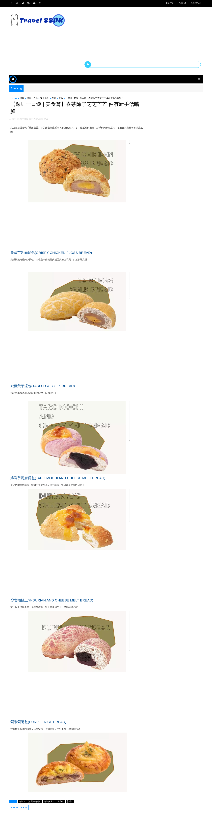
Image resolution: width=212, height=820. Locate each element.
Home (169, 2)
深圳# (22, 801)
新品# (70, 801)
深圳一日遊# (35, 801)
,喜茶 (41, 118)
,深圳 (14, 118)
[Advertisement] (142, 35)
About (182, 2)
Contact (195, 2)
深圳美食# (49, 801)
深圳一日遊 (32, 98)
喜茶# (61, 801)
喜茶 (54, 98)
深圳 (22, 98)
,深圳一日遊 (22, 118)
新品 (61, 98)
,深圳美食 (33, 118)
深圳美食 (45, 98)
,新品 (46, 118)
